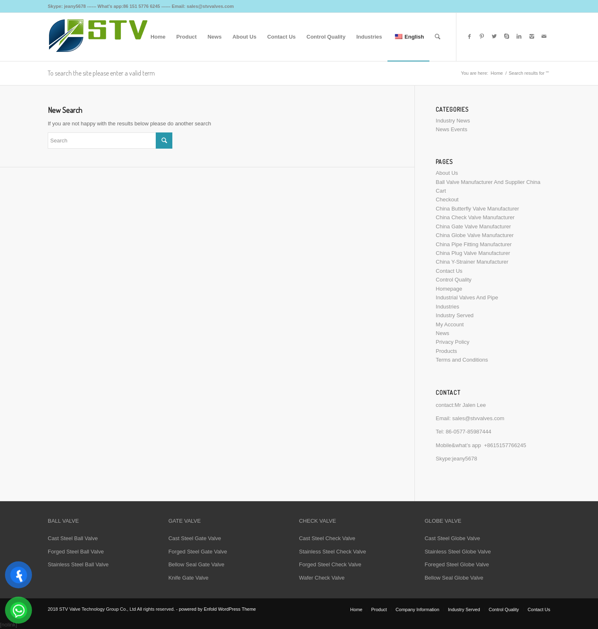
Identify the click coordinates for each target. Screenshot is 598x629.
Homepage (449, 289)
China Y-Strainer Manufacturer (472, 262)
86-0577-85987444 (468, 431)
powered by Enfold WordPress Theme (217, 609)
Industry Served (454, 315)
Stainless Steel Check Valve (332, 551)
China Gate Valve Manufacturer (473, 226)
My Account (449, 324)
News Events (451, 129)
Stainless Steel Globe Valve (457, 551)
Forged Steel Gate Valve (197, 551)
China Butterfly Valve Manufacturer (477, 209)
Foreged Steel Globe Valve (456, 564)
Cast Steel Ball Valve (73, 538)
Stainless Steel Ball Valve (78, 564)
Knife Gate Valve (188, 578)
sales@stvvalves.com (478, 418)
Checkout (447, 199)
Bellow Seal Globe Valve (453, 578)
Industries (447, 306)
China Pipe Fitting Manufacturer (474, 244)
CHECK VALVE (317, 521)
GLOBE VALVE (442, 521)
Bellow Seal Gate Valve (196, 564)
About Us (447, 173)
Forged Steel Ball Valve (76, 551)
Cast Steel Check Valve (327, 538)
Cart (441, 191)
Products (446, 351)
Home (497, 73)
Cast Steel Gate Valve (194, 538)
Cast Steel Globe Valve (452, 538)
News (442, 333)
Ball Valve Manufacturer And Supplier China (488, 182)
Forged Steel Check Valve (330, 564)
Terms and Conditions (462, 360)
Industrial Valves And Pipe (467, 297)
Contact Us (449, 271)
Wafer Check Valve (322, 578)
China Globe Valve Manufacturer (475, 235)
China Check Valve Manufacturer (475, 217)
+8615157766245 (505, 445)
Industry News (453, 120)
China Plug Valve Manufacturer (473, 253)
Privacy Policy (452, 342)
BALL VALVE (63, 521)
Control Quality (453, 280)
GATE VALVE (184, 521)
